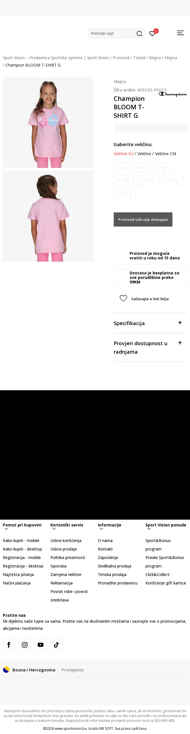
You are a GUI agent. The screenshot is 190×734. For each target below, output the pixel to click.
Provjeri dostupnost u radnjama (147, 347)
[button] (116, 33)
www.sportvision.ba (70, 728)
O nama (105, 540)
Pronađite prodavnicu (118, 583)
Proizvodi (121, 57)
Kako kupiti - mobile (21, 540)
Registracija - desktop (23, 566)
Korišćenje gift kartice (165, 583)
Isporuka (58, 566)
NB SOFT (106, 728)
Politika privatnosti (67, 557)
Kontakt (105, 549)
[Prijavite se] (152, 33)
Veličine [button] (144, 154)
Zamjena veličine (65, 574)
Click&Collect (157, 574)
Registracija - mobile (22, 557)
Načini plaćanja (17, 583)
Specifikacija (147, 323)
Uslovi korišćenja (65, 540)
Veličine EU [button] (124, 154)
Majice (155, 57)
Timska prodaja (112, 574)
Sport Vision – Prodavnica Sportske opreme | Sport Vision (56, 57)
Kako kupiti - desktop (22, 549)
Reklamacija (61, 583)
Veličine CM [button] (165, 154)
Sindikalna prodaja (114, 566)
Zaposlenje (108, 557)
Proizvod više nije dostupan (143, 219)
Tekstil (139, 57)
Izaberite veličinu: (133, 144)
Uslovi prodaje (63, 549)
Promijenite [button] (72, 670)
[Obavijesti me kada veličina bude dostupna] (122, 168)
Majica (171, 57)
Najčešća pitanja (18, 574)
